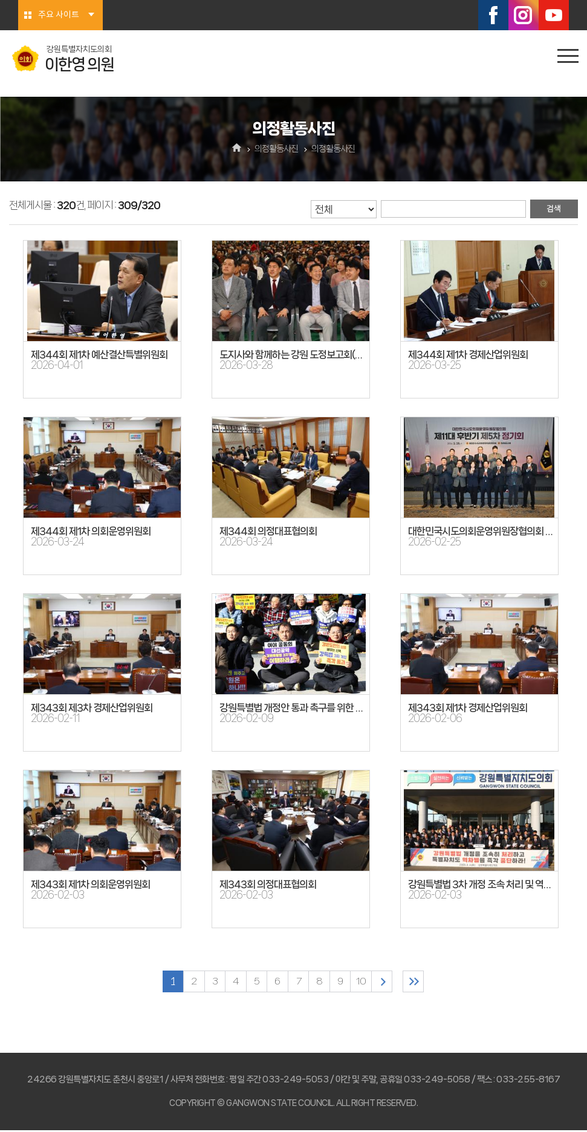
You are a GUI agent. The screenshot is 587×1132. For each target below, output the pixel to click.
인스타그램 (523, 15)
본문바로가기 (0, 0)
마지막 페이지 (426, 982)
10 (367, 982)
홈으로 (236, 149)
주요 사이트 (58, 15)
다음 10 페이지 (390, 982)
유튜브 (554, 15)
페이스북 (493, 15)
